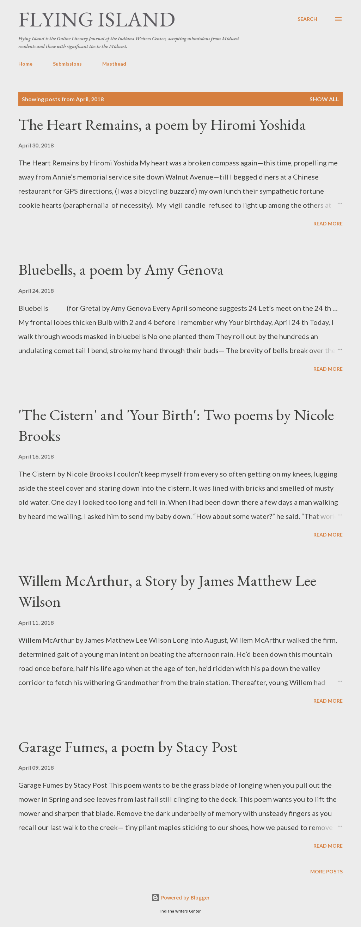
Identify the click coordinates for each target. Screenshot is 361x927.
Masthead (114, 64)
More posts (326, 871)
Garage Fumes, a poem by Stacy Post (127, 747)
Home (25, 64)
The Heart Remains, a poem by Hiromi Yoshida (162, 124)
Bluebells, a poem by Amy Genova (121, 269)
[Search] (307, 19)
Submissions (67, 64)
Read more (328, 223)
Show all (324, 99)
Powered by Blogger (180, 897)
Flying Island (96, 19)
